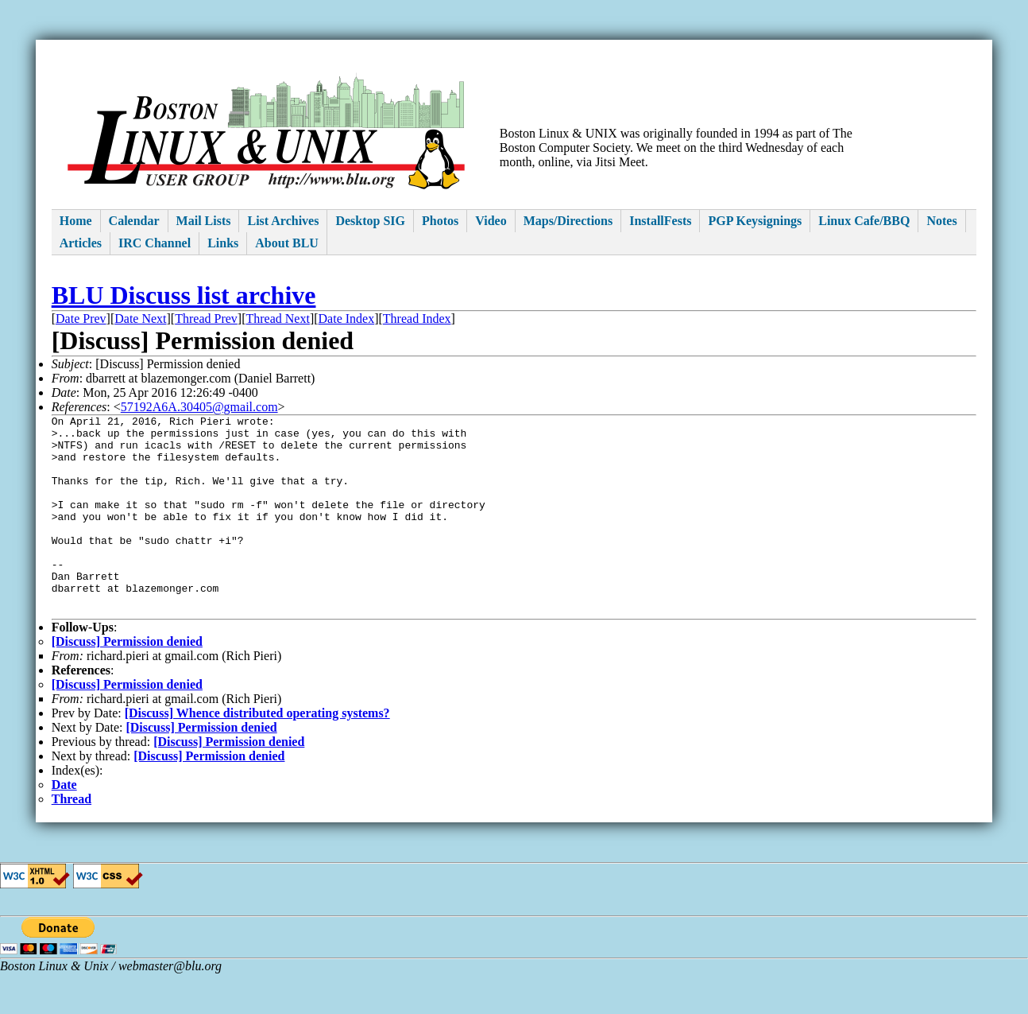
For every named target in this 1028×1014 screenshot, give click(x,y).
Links (222, 243)
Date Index (347, 318)
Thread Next (277, 318)
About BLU (287, 243)
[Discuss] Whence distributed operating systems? (257, 753)
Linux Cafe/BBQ (864, 220)
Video (490, 220)
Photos (440, 220)
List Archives (283, 220)
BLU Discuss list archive (184, 295)
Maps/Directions (568, 220)
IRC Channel (154, 243)
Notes (941, 220)
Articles (81, 243)
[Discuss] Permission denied (127, 682)
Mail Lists (203, 220)
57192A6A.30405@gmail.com (199, 407)
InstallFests (660, 220)
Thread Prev (206, 318)
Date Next (140, 318)
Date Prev (81, 318)
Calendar (134, 220)
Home (76, 220)
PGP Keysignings (755, 220)
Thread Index (417, 318)
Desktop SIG (370, 220)
